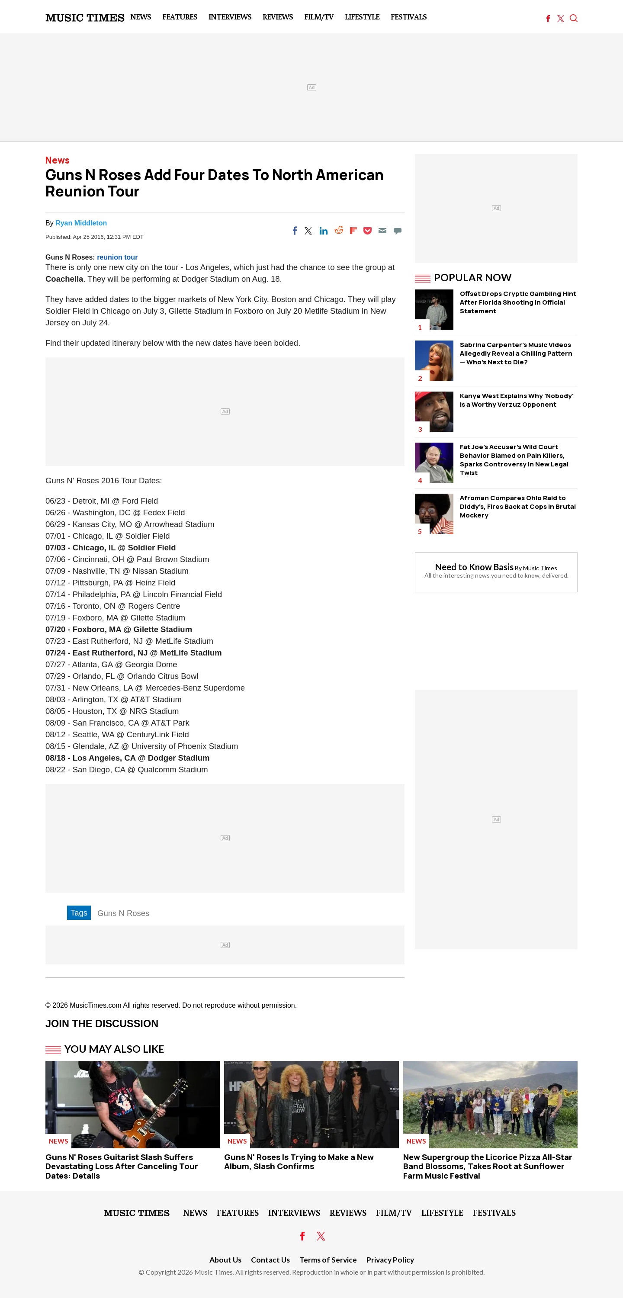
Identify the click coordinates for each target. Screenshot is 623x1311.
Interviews (230, 16)
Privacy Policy (390, 1259)
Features (179, 16)
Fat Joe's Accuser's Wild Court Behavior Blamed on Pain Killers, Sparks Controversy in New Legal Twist (514, 459)
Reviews (278, 16)
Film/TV (319, 16)
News (140, 16)
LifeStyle (362, 16)
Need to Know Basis (474, 567)
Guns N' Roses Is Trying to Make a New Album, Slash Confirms (299, 1161)
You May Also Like (114, 1049)
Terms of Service (328, 1259)
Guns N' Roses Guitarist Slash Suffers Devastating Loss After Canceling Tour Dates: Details (121, 1166)
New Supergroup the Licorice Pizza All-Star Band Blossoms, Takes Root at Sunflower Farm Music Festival (487, 1166)
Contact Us (270, 1259)
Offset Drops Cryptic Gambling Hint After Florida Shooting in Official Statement (518, 302)
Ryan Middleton (81, 223)
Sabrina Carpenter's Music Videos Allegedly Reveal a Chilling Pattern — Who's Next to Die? (516, 353)
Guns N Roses (123, 913)
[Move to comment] (398, 230)
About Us (225, 1259)
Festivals (409, 16)
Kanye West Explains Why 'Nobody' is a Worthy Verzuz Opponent (517, 400)
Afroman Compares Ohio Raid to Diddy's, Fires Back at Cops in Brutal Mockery (518, 506)
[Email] (382, 230)
